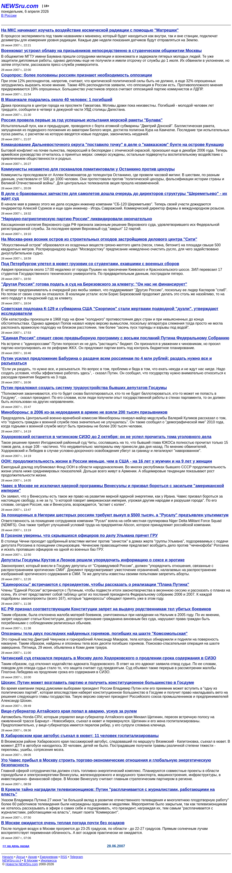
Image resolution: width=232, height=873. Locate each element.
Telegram (76, 857)
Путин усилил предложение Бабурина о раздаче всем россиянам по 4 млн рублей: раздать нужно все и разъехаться (106, 360)
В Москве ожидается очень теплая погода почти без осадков (63, 823)
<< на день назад (15, 846)
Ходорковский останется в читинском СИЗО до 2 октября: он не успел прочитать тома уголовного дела (106, 436)
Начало (7, 857)
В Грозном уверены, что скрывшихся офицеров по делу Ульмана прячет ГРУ (79, 535)
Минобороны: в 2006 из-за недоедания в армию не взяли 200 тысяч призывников (84, 412)
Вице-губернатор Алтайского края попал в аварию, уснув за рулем (69, 711)
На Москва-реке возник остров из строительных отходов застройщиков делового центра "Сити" (99, 239)
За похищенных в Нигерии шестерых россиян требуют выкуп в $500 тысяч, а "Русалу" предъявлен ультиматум (115, 515)
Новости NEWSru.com (21, 864)
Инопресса (49, 860)
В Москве (31, 860)
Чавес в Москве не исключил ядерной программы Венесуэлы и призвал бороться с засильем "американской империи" (112, 488)
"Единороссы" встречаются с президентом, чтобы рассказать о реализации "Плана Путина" (95, 584)
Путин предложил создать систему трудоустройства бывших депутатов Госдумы (84, 387)
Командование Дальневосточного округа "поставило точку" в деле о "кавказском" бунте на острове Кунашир (112, 144)
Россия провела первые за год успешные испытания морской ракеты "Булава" (82, 120)
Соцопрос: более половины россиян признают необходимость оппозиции (76, 75)
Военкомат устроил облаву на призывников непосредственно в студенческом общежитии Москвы (101, 50)
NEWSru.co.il (11, 860)
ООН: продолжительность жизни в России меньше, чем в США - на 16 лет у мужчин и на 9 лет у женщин (106, 461)
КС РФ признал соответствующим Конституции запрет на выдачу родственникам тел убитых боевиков (106, 609)
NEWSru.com (20, 5)
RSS (63, 857)
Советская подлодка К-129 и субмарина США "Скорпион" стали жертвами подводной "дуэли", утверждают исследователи (109, 311)
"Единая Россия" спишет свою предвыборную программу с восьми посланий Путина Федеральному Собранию (115, 338)
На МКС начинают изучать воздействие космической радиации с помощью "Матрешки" (90, 30)
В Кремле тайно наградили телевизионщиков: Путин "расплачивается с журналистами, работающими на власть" (108, 792)
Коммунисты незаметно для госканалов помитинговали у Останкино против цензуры (88, 169)
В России (9, 15)
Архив (32, 857)
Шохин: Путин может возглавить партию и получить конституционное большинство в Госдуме (97, 682)
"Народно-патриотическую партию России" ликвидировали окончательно (76, 219)
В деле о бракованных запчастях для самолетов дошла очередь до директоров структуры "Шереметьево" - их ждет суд (114, 196)
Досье (20, 857)
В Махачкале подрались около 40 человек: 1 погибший (56, 99)
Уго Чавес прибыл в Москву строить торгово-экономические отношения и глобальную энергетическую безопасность (106, 762)
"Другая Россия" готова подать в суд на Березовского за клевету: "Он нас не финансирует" (94, 284)
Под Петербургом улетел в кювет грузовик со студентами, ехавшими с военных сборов (90, 263)
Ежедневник (49, 857)
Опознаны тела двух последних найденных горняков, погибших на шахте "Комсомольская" (94, 633)
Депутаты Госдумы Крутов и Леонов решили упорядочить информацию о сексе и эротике (93, 560)
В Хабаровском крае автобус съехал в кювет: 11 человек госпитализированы (80, 735)
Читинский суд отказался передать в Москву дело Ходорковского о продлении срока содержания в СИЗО (108, 658)
